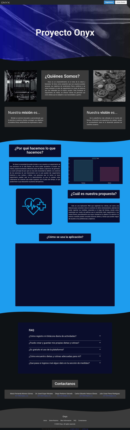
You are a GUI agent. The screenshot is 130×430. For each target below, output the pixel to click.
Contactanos (82, 420)
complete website (74, 429)
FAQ (75, 420)
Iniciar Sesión (121, 2)
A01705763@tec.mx (109, 396)
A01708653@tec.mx (21, 396)
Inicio (45, 420)
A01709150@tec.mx (63, 396)
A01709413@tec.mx (44, 396)
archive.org (85, 429)
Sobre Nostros (53, 420)
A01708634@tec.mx (86, 396)
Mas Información (65, 420)
